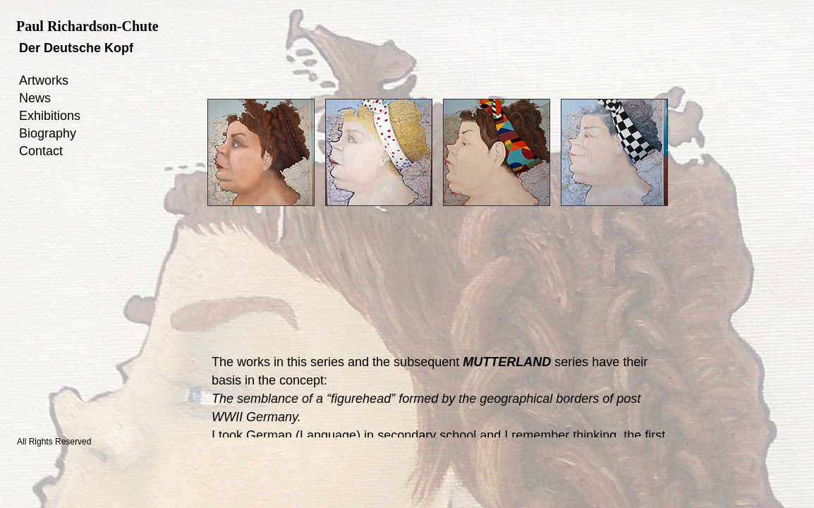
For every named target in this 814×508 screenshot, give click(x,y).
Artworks (43, 80)
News (35, 98)
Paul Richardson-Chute (87, 26)
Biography (47, 133)
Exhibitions (49, 116)
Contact (41, 151)
